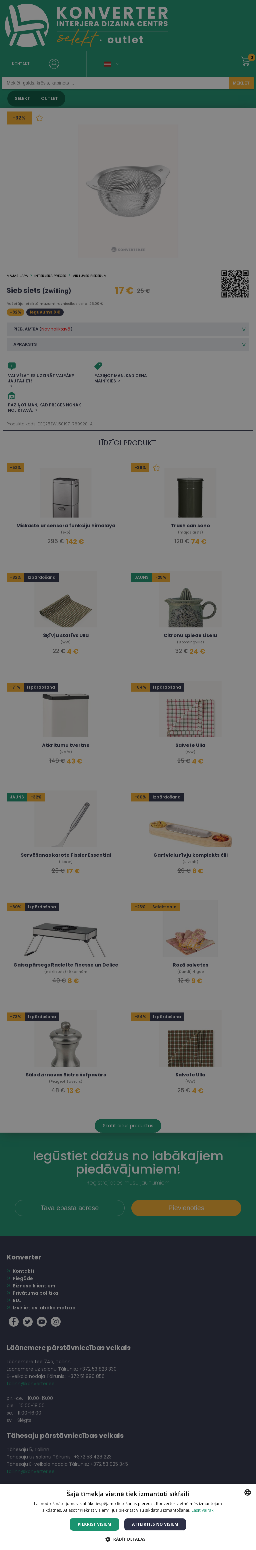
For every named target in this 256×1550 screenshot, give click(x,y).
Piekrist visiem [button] (94, 1524)
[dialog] (128, 775)
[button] (127, 1539)
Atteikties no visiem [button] (155, 1524)
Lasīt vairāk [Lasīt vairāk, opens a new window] (203, 1510)
